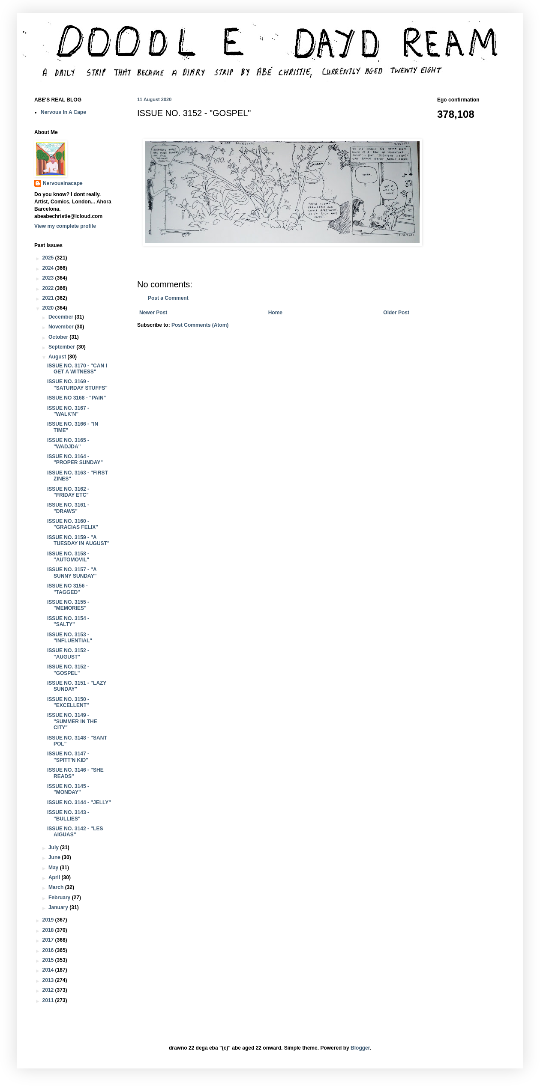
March (56, 887)
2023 (48, 278)
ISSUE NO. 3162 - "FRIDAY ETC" (68, 492)
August (58, 357)
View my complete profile (65, 226)
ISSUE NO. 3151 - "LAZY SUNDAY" (76, 686)
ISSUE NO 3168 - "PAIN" (76, 398)
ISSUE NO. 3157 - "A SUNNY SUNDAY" (71, 573)
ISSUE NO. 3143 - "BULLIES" (68, 815)
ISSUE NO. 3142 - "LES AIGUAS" (75, 832)
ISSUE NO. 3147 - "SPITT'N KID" (68, 757)
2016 (48, 950)
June (55, 857)
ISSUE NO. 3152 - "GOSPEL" (68, 670)
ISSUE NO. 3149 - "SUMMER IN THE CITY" (72, 721)
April (55, 877)
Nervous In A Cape (63, 112)
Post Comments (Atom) (199, 325)
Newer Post (153, 313)
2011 (48, 1000)
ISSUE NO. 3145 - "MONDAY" (68, 789)
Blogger (360, 1048)
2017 (48, 940)
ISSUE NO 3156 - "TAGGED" (67, 589)
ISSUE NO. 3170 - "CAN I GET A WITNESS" (77, 369)
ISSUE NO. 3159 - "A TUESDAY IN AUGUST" (78, 540)
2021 (48, 298)
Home (275, 313)
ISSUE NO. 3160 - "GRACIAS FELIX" (72, 524)
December (61, 317)
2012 (48, 990)
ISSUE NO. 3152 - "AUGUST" (68, 653)
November (61, 327)
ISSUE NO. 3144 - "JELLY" (79, 803)
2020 (48, 308)
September (62, 347)
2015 (48, 960)
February (60, 898)
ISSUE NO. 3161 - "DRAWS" (68, 508)
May (54, 868)
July (54, 847)
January (58, 907)
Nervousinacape (63, 183)
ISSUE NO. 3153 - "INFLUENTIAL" (69, 638)
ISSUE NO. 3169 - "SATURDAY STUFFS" (77, 385)
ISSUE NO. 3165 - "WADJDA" (68, 443)
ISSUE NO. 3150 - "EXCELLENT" (68, 702)
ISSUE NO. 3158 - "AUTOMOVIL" (68, 557)
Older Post (396, 313)
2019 (48, 920)
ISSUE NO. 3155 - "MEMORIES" (68, 605)
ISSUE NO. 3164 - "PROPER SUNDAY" (75, 459)
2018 (48, 930)
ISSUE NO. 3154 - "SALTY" (68, 621)
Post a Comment (168, 298)
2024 (48, 268)
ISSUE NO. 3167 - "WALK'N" (68, 411)
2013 (48, 980)
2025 (48, 258)
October (58, 337)
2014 (48, 970)
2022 (48, 288)
